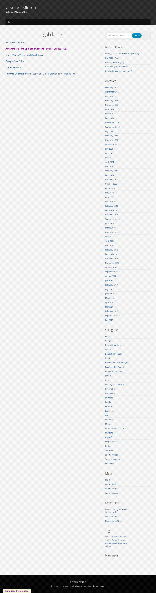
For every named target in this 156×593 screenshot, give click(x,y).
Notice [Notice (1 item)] (120, 540)
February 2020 (111, 206)
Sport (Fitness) (111, 455)
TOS (17, 42)
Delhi (107, 358)
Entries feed (110, 484)
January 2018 (111, 254)
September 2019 (112, 219)
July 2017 (109, 280)
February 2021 (111, 170)
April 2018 (109, 241)
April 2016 (109, 302)
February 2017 (111, 285)
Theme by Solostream (96, 586)
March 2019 (110, 227)
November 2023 (112, 122)
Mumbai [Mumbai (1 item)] (114, 540)
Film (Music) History (113, 371)
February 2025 (111, 100)
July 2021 (109, 149)
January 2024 (111, 118)
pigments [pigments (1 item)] (108, 543)
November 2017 (112, 263)
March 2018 (110, 245)
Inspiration (110, 393)
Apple (24, 55)
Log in (107, 479)
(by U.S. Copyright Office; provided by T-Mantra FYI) (50, 73)
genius (108, 375)
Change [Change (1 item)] (107, 537)
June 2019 (109, 223)
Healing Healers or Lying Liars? (118, 71)
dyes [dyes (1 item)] (117, 537)
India (107, 380)
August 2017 (110, 276)
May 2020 (109, 192)
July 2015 (109, 320)
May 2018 (109, 236)
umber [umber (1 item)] (125, 543)
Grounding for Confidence (116, 66)
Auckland (109, 336)
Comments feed (112, 488)
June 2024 (109, 109)
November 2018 (112, 232)
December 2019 (112, 214)
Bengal (108, 340)
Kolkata (108, 406)
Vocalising (109, 463)
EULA (15, 61)
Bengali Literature (113, 345)
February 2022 (111, 135)
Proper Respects (112, 441)
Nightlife (109, 437)
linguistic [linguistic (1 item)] (108, 540)
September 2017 (112, 271)
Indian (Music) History (114, 384)
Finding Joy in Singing (114, 62)
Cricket (108, 349)
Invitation (109, 397)
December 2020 (112, 179)
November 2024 (112, 105)
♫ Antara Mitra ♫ (21, 7)
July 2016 (109, 289)
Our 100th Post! (112, 58)
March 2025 (110, 96)
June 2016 (109, 293)
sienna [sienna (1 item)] (120, 543)
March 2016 (110, 307)
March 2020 (110, 201)
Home (10, 22)
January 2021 (111, 175)
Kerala (108, 402)
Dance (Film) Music (113, 354)
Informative (110, 389)
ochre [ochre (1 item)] (124, 540)
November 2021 (112, 140)
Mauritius (109, 419)
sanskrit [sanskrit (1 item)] (114, 543)
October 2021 (111, 144)
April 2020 (109, 197)
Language (109, 411)
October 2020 (111, 184)
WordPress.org (111, 493)
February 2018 (111, 250)
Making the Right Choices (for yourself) (122, 53)
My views (109, 432)
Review (108, 446)
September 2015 (112, 315)
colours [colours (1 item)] (113, 537)
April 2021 (109, 162)
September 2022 (112, 127)
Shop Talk (109, 450)
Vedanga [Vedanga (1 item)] (108, 546)
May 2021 (109, 157)
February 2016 (111, 311)
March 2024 (110, 113)
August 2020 (110, 188)
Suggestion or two (113, 459)
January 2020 (111, 210)
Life (106, 415)
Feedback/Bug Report (114, 367)
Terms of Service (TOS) (36, 48)
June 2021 (109, 153)
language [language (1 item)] (123, 537)
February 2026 (111, 87)
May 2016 (109, 298)
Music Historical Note (114, 428)
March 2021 (110, 166)
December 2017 (112, 258)
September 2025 (112, 91)
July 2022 (109, 131)
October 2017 (111, 267)
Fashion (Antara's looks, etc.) (117, 362)
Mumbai (109, 424)
